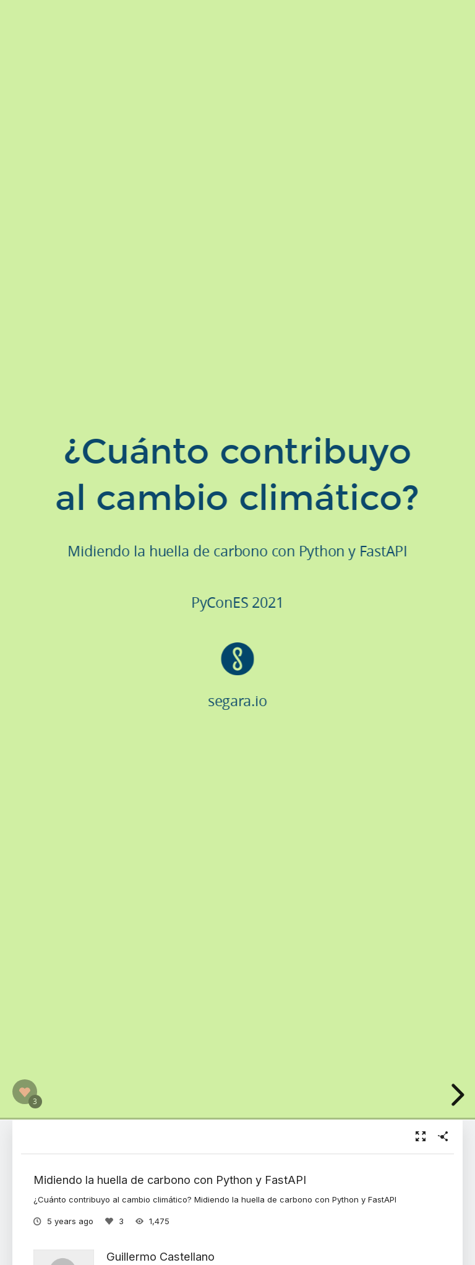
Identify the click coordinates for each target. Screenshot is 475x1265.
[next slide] (456, 1095)
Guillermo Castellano (160, 1256)
